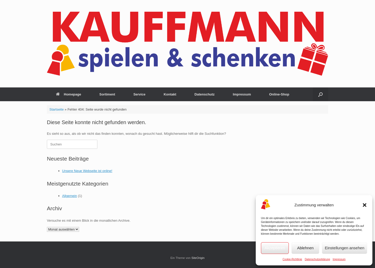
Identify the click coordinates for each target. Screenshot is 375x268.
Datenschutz (205, 94)
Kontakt (170, 94)
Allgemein (69, 196)
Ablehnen (305, 248)
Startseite (56, 109)
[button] (364, 205)
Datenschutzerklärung (317, 259)
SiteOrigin (198, 257)
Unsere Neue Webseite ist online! (87, 171)
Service (139, 94)
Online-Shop (279, 94)
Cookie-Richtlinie (292, 259)
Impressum (339, 259)
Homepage (68, 94)
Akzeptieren (275, 248)
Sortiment (107, 94)
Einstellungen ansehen (344, 248)
